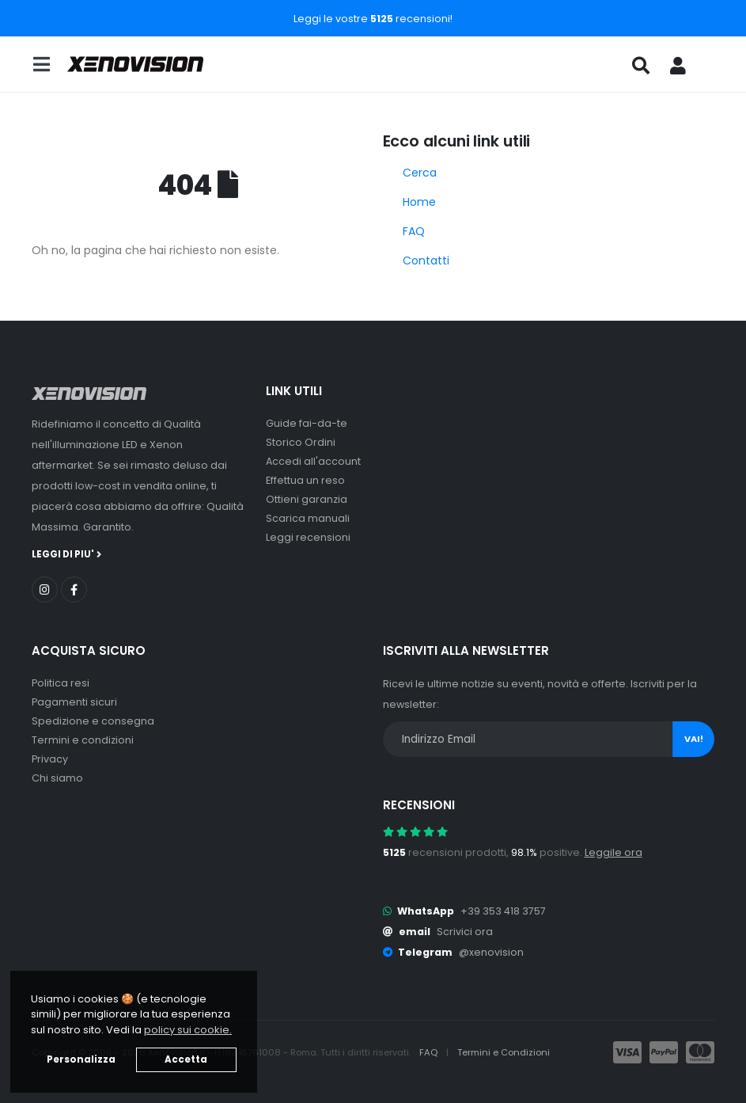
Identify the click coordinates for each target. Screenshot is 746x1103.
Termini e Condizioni (503, 1052)
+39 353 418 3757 (503, 911)
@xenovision (491, 952)
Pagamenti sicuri (74, 702)
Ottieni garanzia (306, 499)
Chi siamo (57, 778)
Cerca (420, 173)
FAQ (414, 231)
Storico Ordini (300, 442)
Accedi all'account (313, 461)
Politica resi (60, 683)
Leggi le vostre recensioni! (373, 18)
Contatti (426, 260)
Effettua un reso (305, 480)
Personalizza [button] (81, 1059)
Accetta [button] (186, 1059)
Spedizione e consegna (93, 721)
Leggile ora (613, 852)
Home (419, 202)
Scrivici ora (465, 931)
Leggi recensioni (308, 537)
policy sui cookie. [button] (188, 1029)
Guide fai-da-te (306, 423)
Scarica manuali (308, 518)
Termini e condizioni (83, 740)
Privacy (50, 759)
